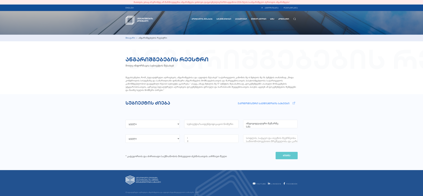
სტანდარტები (223, 19)
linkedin (274, 184)
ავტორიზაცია (269, 8)
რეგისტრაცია (291, 8)
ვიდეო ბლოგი (258, 19)
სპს (270, 126)
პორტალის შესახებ (201, 19)
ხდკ (272, 19)
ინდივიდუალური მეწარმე (270, 123)
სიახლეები (241, 19)
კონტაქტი (283, 19)
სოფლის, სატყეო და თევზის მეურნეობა (270, 138)
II (211, 141)
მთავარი (130, 37)
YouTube (259, 184)
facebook (290, 184)
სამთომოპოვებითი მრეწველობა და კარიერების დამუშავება (270, 141)
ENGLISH (129, 8)
